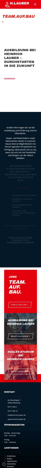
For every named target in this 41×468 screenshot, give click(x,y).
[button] (4, 464)
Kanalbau (10, 466)
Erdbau (9, 459)
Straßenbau (11, 456)
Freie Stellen (19, 305)
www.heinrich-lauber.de (16, 419)
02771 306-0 (12, 407)
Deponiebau (11, 464)
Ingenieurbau (12, 461)
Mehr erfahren (19, 336)
